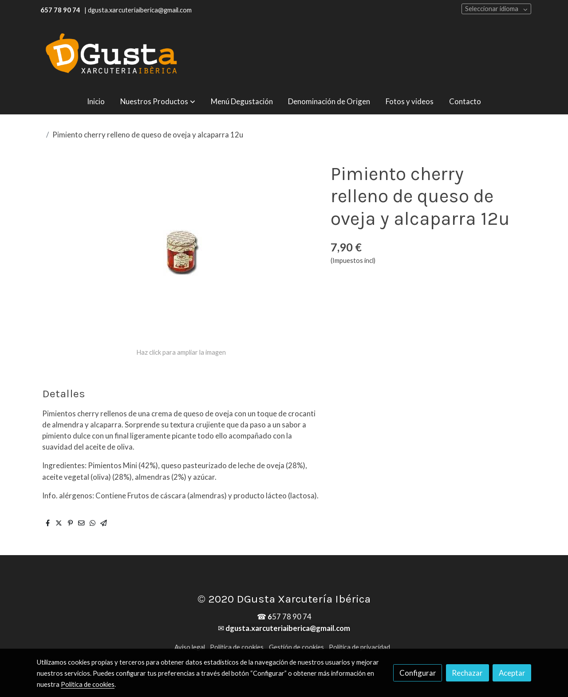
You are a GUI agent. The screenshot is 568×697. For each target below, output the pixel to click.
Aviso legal (189, 647)
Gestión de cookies (296, 647)
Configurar (417, 672)
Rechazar (467, 672)
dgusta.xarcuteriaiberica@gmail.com (287, 628)
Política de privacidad (359, 647)
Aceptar (512, 672)
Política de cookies (237, 647)
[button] (158, 101)
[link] (111, 54)
